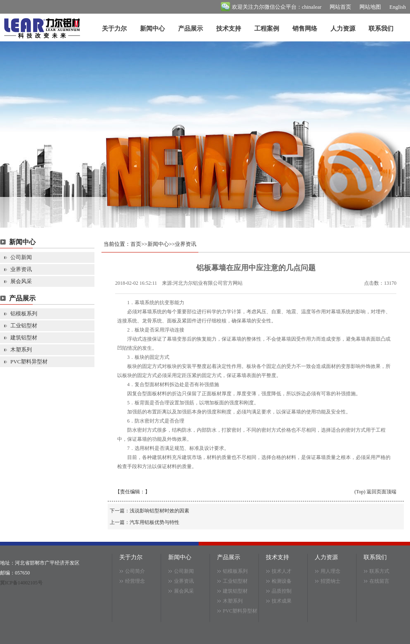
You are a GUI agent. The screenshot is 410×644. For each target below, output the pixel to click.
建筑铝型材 (23, 337)
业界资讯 (21, 269)
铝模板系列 (23, 313)
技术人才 (282, 571)
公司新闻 (21, 257)
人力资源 (342, 28)
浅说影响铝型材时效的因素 (159, 511)
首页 (135, 244)
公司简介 (135, 571)
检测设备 (282, 581)
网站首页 (340, 7)
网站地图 (370, 7)
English (397, 7)
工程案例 (266, 28)
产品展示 (190, 28)
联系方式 (379, 571)
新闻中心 (152, 28)
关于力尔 (114, 28)
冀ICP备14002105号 (21, 583)
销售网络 (304, 28)
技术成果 (282, 601)
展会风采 (21, 281)
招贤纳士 (330, 581)
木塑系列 (21, 349)
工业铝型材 (23, 325)
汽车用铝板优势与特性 (154, 522)
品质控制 (282, 591)
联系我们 (381, 28)
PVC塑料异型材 (29, 361)
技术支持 (228, 28)
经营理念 (135, 581)
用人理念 (330, 571)
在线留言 (379, 581)
